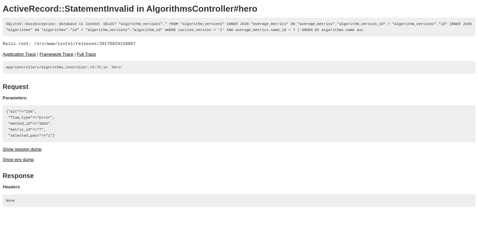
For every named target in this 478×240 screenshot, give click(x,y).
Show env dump (18, 159)
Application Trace (19, 54)
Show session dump (22, 149)
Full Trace (86, 54)
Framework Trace (56, 54)
